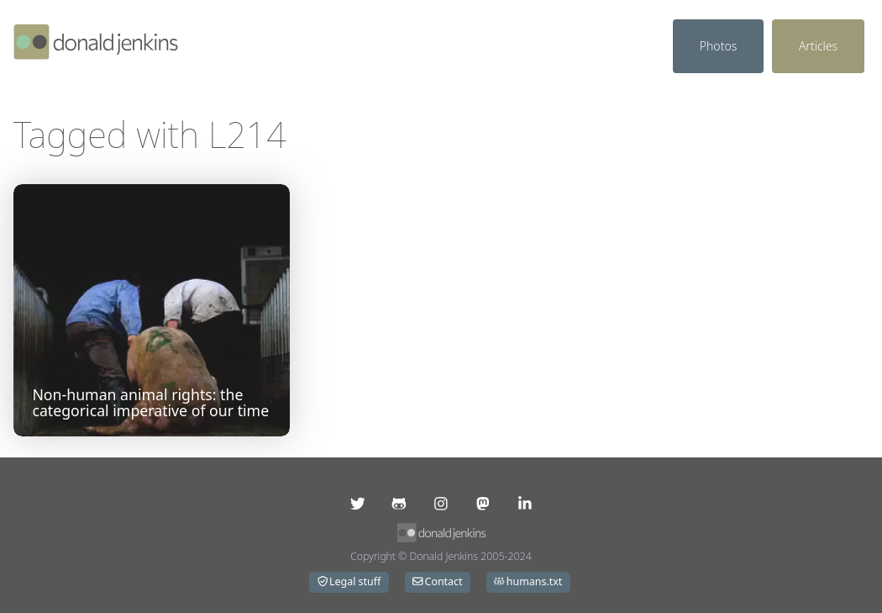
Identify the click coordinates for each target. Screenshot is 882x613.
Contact (437, 581)
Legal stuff (349, 581)
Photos (718, 46)
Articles (818, 46)
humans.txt (528, 581)
